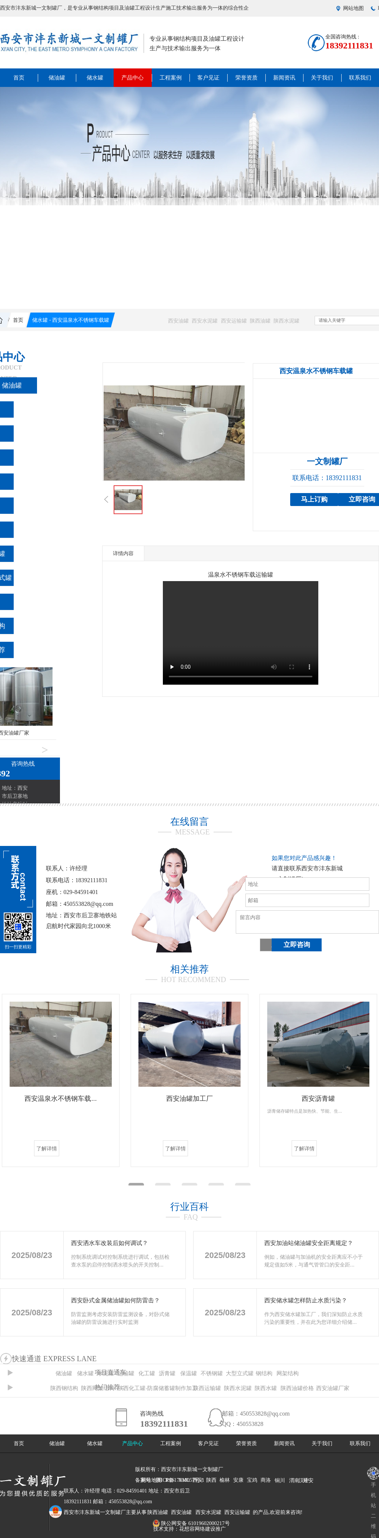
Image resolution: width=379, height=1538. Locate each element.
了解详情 (46, 1148)
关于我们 (322, 77)
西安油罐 (178, 321)
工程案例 (171, 77)
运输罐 (126, 1373)
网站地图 (353, 8)
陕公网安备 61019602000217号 (191, 1523)
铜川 (280, 1480)
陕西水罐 (266, 1388)
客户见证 (208, 77)
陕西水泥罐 (286, 321)
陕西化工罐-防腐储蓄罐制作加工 (157, 1388)
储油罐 (56, 77)
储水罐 (95, 77)
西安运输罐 (234, 321)
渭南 (294, 1480)
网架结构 (287, 1373)
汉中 (304, 1480)
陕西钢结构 (64, 1388)
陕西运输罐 (207, 1388)
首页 (18, 77)
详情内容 (123, 553)
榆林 (224, 1480)
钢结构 (264, 1373)
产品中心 (132, 77)
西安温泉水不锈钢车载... (60, 1098)
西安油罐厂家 (332, 1388)
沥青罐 (167, 1373)
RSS (170, 1480)
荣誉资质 (246, 77)
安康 (238, 1480)
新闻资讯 (284, 77)
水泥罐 (105, 1373)
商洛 (266, 1480)
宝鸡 (252, 1480)
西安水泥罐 (205, 321)
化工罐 (146, 1373)
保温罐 (188, 1373)
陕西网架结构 (97, 1388)
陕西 (211, 1480)
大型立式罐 (240, 1373)
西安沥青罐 (318, 1098)
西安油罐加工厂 (189, 1098)
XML (184, 1480)
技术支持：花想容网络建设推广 (189, 1529)
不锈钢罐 (212, 1373)
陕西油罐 (260, 321)
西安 (197, 1480)
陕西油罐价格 (297, 1388)
